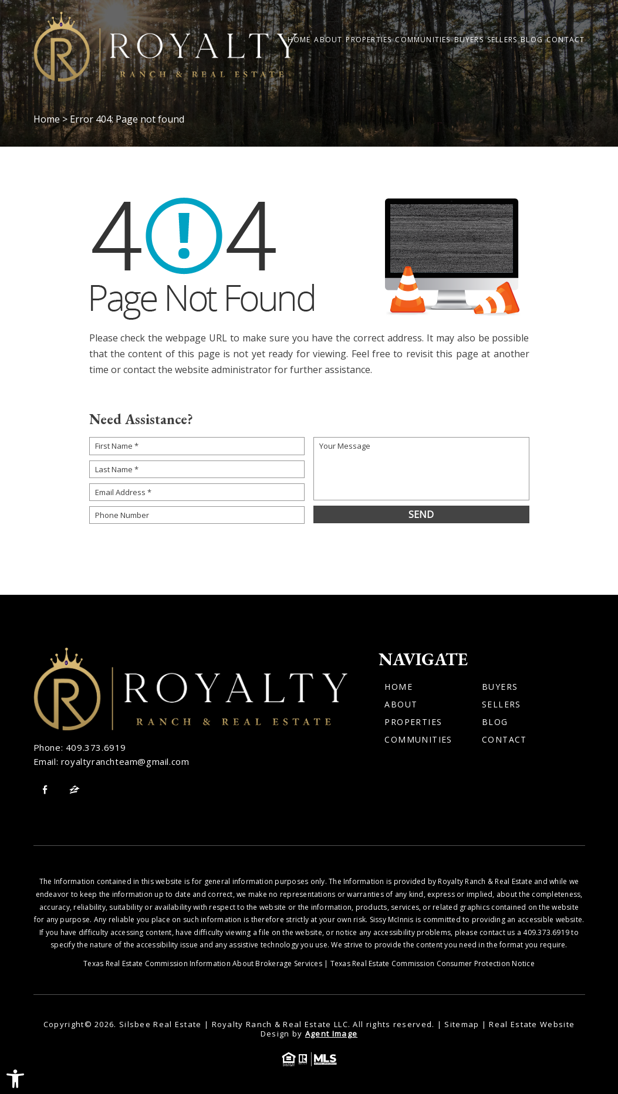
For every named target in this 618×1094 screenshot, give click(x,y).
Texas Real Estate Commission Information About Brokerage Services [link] (202, 963)
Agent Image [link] (331, 1033)
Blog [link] (532, 39)
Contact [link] (565, 39)
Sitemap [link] (461, 1024)
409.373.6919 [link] (96, 747)
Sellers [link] (502, 39)
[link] (15, 1078)
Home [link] (299, 39)
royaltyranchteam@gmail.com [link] (125, 761)
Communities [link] (422, 39)
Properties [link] (368, 39)
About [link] (328, 39)
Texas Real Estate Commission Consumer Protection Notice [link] (432, 963)
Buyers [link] (469, 39)
